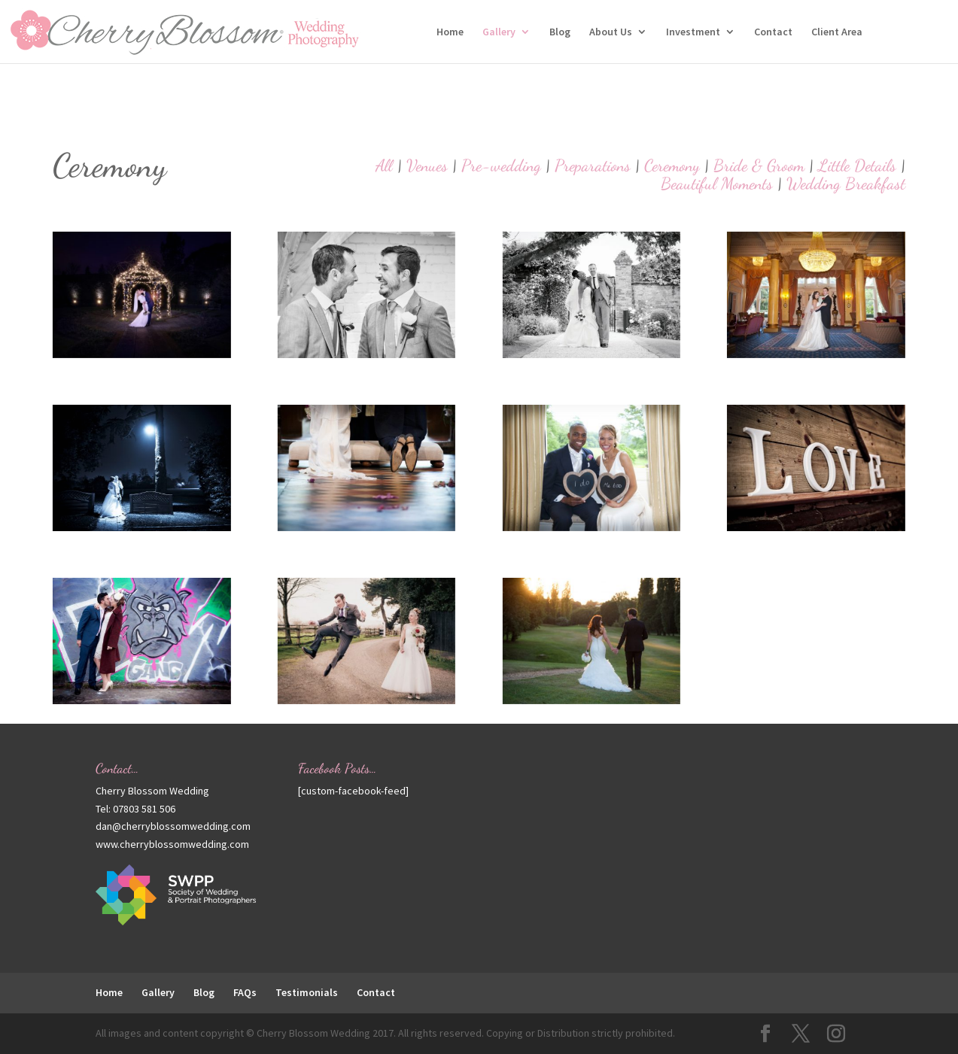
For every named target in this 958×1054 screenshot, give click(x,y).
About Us (610, 32)
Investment (693, 32)
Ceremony (672, 165)
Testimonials (306, 992)
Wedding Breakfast (845, 183)
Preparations (593, 165)
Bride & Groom (758, 165)
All (384, 165)
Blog (559, 32)
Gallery (498, 32)
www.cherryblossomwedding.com (172, 844)
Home (450, 32)
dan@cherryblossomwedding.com (173, 826)
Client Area (836, 32)
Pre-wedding (501, 165)
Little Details (857, 165)
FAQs (245, 992)
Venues (427, 165)
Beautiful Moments (717, 183)
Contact (773, 32)
